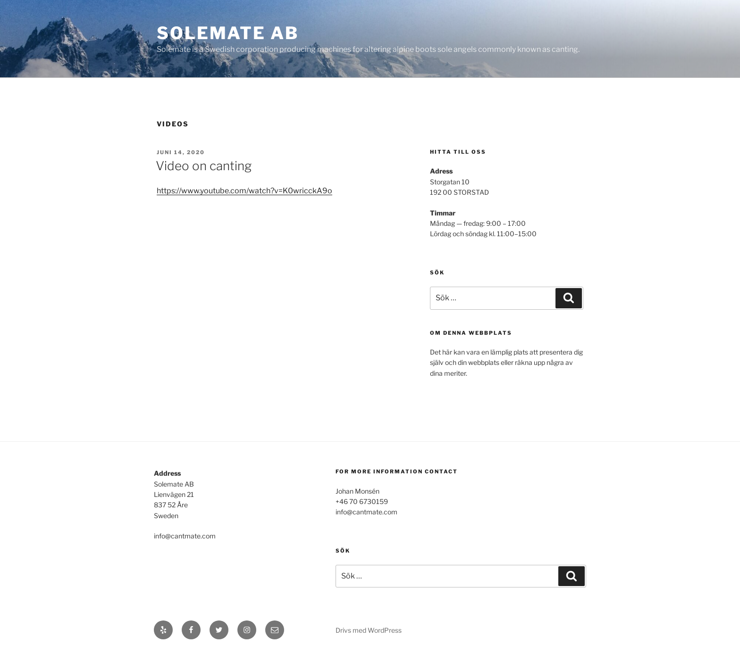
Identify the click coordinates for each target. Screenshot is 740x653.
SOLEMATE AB (228, 33)
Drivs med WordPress (369, 630)
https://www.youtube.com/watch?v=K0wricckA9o (244, 190)
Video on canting (204, 165)
